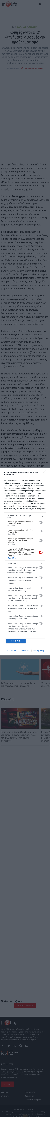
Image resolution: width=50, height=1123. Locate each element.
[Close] (45, 472)
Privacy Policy (38, 651)
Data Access (25, 651)
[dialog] (25, 561)
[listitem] (25, 516)
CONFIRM (15, 641)
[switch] (41, 522)
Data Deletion (11, 651)
